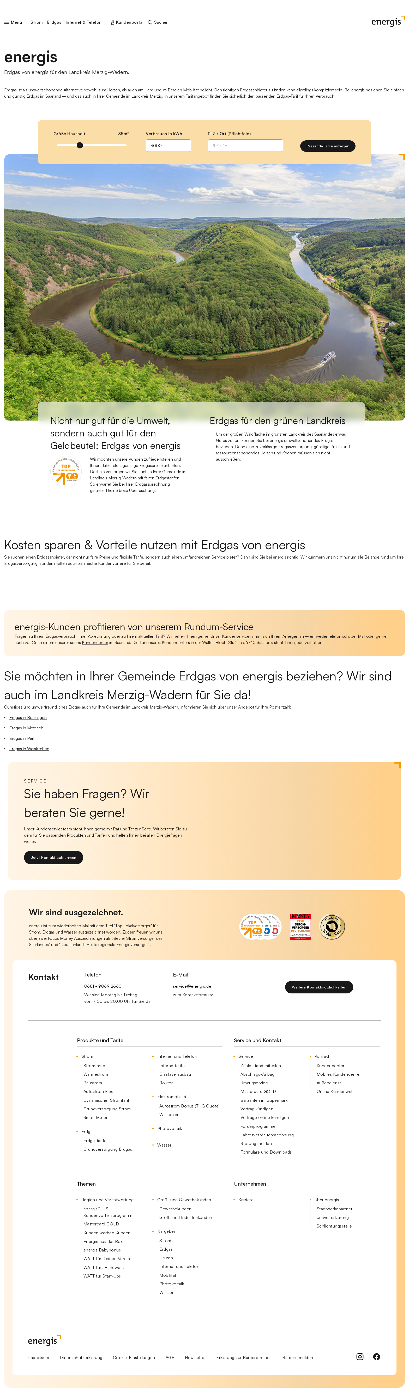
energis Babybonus (102, 1250)
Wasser (164, 1145)
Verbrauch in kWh (164, 133)
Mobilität (167, 1275)
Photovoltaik (169, 1128)
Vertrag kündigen (256, 1108)
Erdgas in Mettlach (26, 727)
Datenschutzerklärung (81, 1357)
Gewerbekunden (175, 1208)
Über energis (327, 1199)
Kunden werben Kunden (107, 1232)
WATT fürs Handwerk (103, 1267)
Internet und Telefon (177, 1056)
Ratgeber (166, 1231)
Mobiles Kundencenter (339, 1074)
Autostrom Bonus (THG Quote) (189, 1106)
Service (245, 1056)
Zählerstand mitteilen (260, 1065)
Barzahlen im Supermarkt (264, 1100)
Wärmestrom (95, 1074)
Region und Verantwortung (107, 1199)
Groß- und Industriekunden (185, 1217)
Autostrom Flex (98, 1091)
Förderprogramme (258, 1126)
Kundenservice (235, 636)
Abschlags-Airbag (257, 1074)
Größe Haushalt (69, 133)
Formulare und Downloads (266, 1152)
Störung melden (256, 1143)
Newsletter (195, 1357)
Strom (37, 22)
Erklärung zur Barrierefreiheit (244, 1357)
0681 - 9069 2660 (103, 986)
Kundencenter (95, 642)
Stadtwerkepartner (335, 1208)
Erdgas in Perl (21, 738)
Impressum (38, 1357)
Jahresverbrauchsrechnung (267, 1134)
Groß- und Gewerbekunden (184, 1199)
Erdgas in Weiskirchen (29, 748)
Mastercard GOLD (258, 1091)
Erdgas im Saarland (44, 96)
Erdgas (54, 22)
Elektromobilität (172, 1096)
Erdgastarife (95, 1140)
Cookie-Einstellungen (134, 1357)
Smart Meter (95, 1117)
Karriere (246, 1199)
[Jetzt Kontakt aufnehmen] (53, 857)
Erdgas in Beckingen (28, 717)
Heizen (166, 1257)
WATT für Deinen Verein (106, 1258)
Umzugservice (254, 1082)
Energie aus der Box (103, 1241)
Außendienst (329, 1082)
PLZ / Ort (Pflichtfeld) (229, 133)
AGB (170, 1357)
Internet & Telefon (84, 22)
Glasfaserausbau (175, 1074)
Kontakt (322, 1056)
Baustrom (92, 1082)
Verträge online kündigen (264, 1117)
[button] (16, 22)
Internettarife (172, 1065)
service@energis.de (192, 986)
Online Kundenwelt (335, 1091)
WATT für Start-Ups (102, 1276)
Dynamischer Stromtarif (106, 1100)
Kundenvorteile (112, 563)
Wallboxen (169, 1114)
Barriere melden (297, 1357)
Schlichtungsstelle (334, 1226)
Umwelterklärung (333, 1217)
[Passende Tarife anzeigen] (328, 146)
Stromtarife (94, 1065)
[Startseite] (388, 22)
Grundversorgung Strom (107, 1108)
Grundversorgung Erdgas (107, 1149)
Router (166, 1082)
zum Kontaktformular (193, 994)
